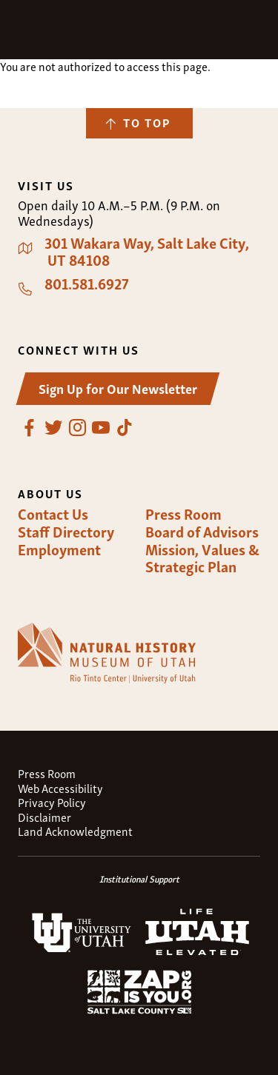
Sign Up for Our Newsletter (118, 387)
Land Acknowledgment (75, 831)
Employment (59, 549)
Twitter (53, 428)
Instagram (77, 428)
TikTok (124, 428)
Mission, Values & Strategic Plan (202, 557)
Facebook (30, 428)
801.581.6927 (86, 283)
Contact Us (53, 514)
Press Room (183, 514)
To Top (147, 122)
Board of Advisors (202, 531)
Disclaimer (44, 817)
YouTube (101, 428)
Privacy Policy (52, 802)
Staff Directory (66, 531)
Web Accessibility (60, 788)
